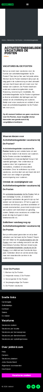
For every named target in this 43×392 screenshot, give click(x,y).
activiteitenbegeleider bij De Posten (20, 194)
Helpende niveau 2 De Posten (17, 276)
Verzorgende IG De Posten (16, 279)
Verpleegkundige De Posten (17, 282)
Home (4, 40)
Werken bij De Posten (14, 272)
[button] (27, 4)
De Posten (18, 40)
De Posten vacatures (14, 286)
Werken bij (10, 40)
